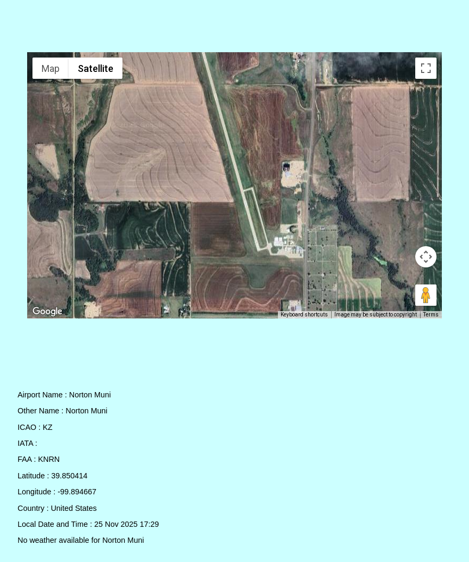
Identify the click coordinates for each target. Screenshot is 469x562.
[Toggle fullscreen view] (426, 68)
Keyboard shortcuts (304, 314)
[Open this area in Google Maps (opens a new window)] (47, 312)
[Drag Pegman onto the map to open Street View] (426, 295)
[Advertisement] (234, 28)
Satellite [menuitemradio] (95, 68)
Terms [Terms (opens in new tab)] (431, 314)
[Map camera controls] (426, 256)
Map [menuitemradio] (51, 68)
